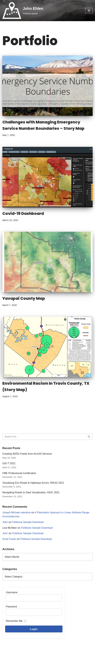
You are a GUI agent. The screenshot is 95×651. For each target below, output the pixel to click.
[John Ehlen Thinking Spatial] (22, 10)
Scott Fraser (9, 539)
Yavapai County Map (23, 298)
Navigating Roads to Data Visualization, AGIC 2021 (30, 492)
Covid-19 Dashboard (23, 213)
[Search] (44, 436)
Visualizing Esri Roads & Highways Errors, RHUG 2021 (33, 482)
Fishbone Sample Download (27, 522)
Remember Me (14, 621)
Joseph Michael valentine (16, 512)
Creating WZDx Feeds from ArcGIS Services (27, 453)
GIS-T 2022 (8, 463)
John (5, 522)
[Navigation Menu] (89, 10)
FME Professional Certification (19, 473)
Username (11, 592)
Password (11, 606)
